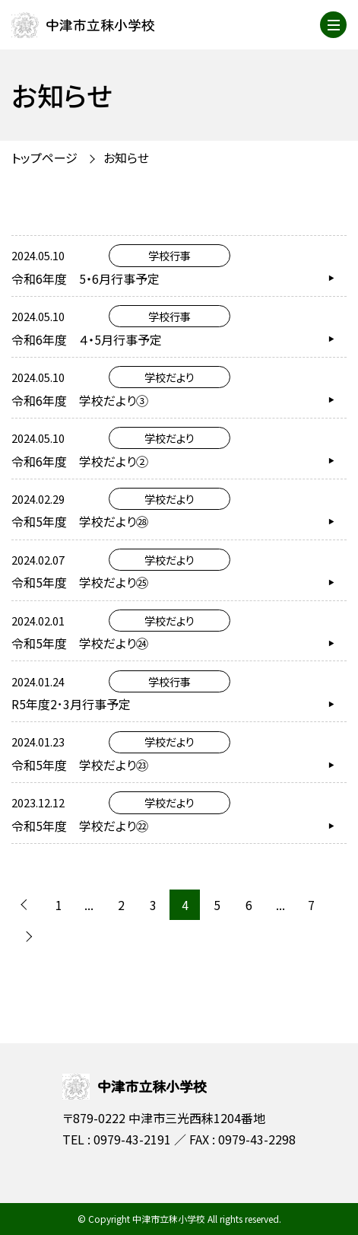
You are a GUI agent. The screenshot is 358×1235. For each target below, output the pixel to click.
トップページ (44, 157)
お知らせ (126, 157)
